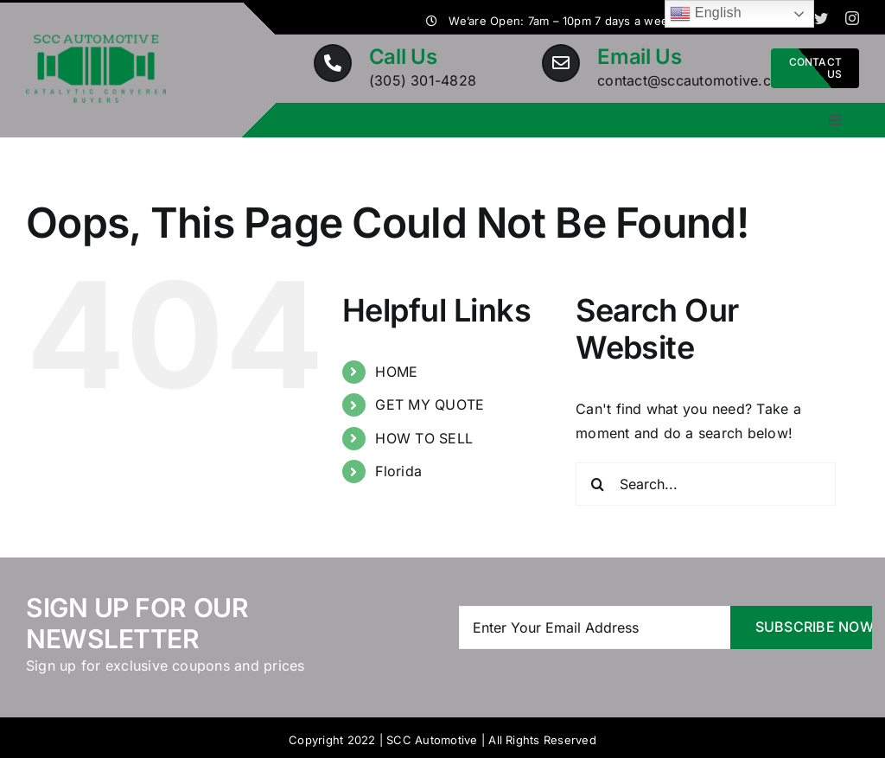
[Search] (597, 484)
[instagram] (852, 18)
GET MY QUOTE (429, 404)
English (706, 13)
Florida (398, 471)
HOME (396, 371)
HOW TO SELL (424, 438)
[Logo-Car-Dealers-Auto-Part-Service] (96, 41)
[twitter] (821, 18)
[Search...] (706, 484)
